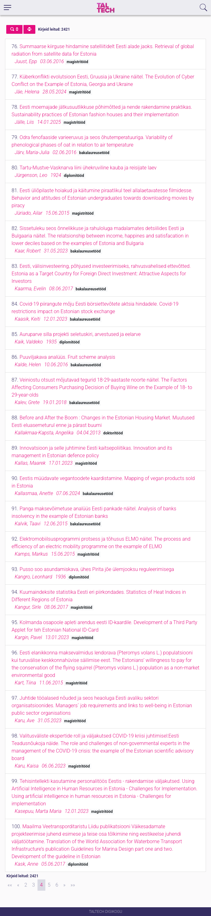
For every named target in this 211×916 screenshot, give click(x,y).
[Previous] (18, 885)
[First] (10, 885)
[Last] (73, 885)
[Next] (64, 885)
